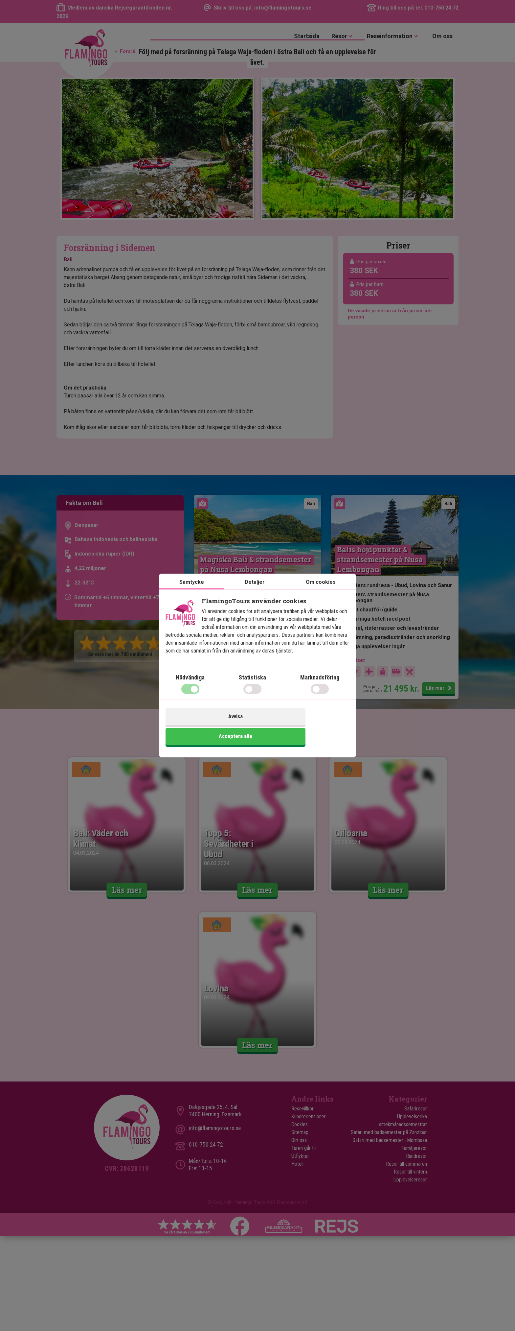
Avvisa (210, 728)
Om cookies (321, 593)
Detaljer (255, 593)
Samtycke (191, 593)
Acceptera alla (304, 728)
